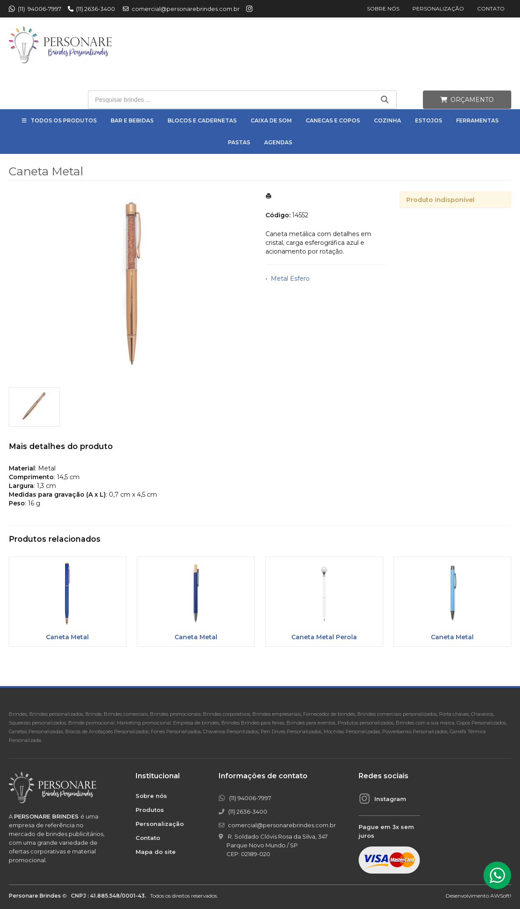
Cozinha (387, 120)
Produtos (150, 809)
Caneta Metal (67, 637)
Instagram (390, 798)
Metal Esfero (290, 278)
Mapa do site (156, 851)
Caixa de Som (271, 120)
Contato (491, 8)
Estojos (428, 120)
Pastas (239, 142)
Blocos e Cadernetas (202, 120)
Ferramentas (477, 120)
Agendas (278, 142)
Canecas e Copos (333, 120)
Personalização (438, 8)
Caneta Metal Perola (324, 637)
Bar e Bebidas (132, 120)
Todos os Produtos (64, 120)
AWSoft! (500, 895)
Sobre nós (383, 8)
